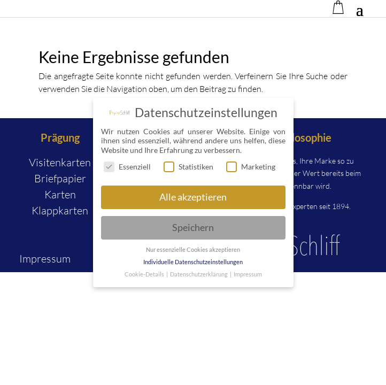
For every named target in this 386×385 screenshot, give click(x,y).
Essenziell (127, 168)
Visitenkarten (60, 162)
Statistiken (188, 168)
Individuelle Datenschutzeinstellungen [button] (193, 263)
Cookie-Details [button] (145, 276)
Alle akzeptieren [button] (193, 198)
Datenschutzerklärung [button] (199, 276)
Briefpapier (60, 178)
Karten (60, 194)
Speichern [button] (193, 229)
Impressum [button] (248, 276)
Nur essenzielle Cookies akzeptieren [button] (193, 251)
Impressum (45, 258)
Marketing (250, 168)
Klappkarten (60, 210)
